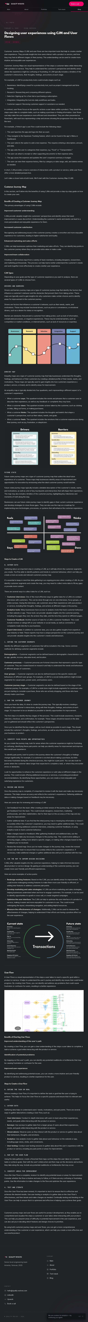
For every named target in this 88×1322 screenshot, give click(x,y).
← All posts (9, 22)
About (26, 9)
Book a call (76, 4)
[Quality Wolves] (35, 4)
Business (16, 42)
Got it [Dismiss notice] (81, 1316)
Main (8, 9)
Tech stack (61, 9)
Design (7, 42)
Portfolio (44, 9)
